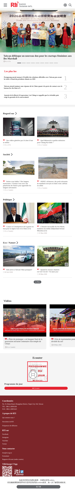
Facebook (5, 434)
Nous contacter (8, 449)
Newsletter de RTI (8, 421)
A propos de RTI (9, 413)
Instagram (5, 437)
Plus (37, 282)
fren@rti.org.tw (7, 453)
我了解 (38, 487)
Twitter (4, 444)
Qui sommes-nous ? (8, 417)
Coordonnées (7, 401)
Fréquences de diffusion (9, 425)
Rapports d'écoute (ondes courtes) (12, 459)
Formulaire (5, 456)
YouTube (5, 440)
